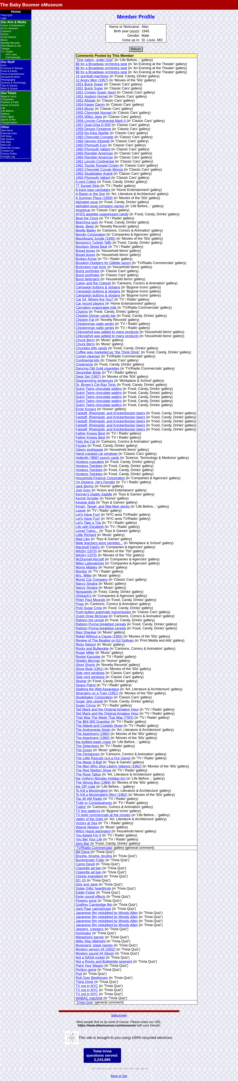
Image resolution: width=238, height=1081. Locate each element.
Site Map (6, 142)
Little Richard (86, 535)
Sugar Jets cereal (89, 701)
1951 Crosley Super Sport (96, 92)
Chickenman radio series (95, 324)
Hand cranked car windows (97, 454)
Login (3, 18)
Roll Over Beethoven (92, 978)
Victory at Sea (86, 823)
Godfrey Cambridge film (94, 905)
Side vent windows (90, 673)
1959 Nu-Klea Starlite (92, 133)
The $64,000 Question (93, 722)
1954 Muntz (85, 109)
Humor (5, 34)
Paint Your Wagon (89, 966)
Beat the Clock (87, 218)
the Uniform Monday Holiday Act (100, 778)
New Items (7, 130)
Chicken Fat (85, 320)
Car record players (90, 303)
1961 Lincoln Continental (95, 161)
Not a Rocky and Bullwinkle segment (104, 961)
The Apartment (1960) (93, 734)
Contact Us (7, 150)
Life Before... (8, 110)
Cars (3, 65)
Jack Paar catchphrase (93, 909)
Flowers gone (86, 901)
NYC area (11, 54)
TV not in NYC (87, 986)
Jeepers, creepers (90, 929)
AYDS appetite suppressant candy (102, 214)
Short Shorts (85, 665)
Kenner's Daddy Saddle (94, 494)
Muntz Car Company (92, 579)
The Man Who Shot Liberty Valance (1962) (109, 766)
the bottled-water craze (93, 742)
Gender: (133, 36)
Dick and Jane (87, 884)
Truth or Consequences (94, 803)
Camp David (85, 864)
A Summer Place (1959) (94, 198)
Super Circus (86, 705)
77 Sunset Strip (88, 186)
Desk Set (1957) (88, 377)
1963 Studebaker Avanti (94, 174)
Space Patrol (86, 685)
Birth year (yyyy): (127, 31)
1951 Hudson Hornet (92, 96)
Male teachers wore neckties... (99, 543)
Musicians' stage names (94, 945)
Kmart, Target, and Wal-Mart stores (103, 506)
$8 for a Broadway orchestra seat (101, 64)
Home (16, 12)
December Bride (88, 372)
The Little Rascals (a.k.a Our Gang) (103, 758)
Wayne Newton (87, 827)
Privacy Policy (9, 153)
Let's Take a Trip (88, 523)
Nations (5, 113)
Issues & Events (10, 105)
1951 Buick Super (89, 84)
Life (3, 108)
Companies (7, 99)
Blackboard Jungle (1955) (95, 238)
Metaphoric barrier (90, 937)
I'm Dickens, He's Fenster (95, 482)
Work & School (9, 88)
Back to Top (119, 1076)
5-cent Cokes (86, 182)
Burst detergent (88, 279)
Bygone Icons (8, 96)
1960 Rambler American (94, 153)
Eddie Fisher (85, 892)
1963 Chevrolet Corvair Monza (99, 169)
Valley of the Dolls (89, 819)
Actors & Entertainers (13, 25)
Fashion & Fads (10, 102)
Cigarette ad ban (88, 868)
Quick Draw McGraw (92, 616)
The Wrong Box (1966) (93, 782)
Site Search (7, 139)
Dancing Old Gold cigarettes (97, 368)
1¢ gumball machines (92, 76)
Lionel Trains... (87, 531)
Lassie (81, 510)
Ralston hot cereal (90, 620)
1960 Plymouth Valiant (93, 149)
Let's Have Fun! (88, 515)
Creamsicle (84, 364)
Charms (82, 312)
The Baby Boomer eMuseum (31, 4)
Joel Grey (83, 490)
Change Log (8, 156)
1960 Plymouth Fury (91, 145)
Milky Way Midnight (91, 941)
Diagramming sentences (94, 381)
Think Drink (84, 982)
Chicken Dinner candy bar (96, 316)
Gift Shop (6, 136)
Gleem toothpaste (89, 450)
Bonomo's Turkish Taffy (94, 243)
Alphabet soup (87, 202)
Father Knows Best (90, 433)
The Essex (84, 750)
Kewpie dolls (85, 502)
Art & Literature (9, 28)
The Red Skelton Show (93, 770)
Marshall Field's (88, 547)
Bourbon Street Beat (91, 247)
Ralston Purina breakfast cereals (101, 624)
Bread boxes (85, 251)
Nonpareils (84, 592)
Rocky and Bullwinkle (92, 648)
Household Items (10, 76)
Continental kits (88, 360)
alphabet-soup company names (100, 206)
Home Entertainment (12, 73)
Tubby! (81, 807)
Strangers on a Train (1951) (97, 693)
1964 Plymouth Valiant (93, 178)
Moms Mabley (86, 567)
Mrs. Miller (84, 575)
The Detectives (87, 746)
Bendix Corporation (91, 234)
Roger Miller (85, 653)
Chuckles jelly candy (91, 348)
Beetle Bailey (86, 230)
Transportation (9, 122)
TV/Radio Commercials (94, 848)
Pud (79, 974)
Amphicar (83, 210)
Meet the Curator (10, 147)
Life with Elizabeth (90, 527)
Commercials (13, 57)
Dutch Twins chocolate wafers (99, 389)
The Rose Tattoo (88, 774)
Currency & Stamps (12, 68)
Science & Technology (13, 82)
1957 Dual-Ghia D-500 (93, 125)
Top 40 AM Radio (89, 799)
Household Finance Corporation (100, 478)
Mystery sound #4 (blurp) (95, 953)
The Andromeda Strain (93, 730)
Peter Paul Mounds (90, 600)
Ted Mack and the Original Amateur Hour (107, 709)
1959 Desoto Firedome (93, 129)
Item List (5, 144)
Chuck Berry (85, 340)
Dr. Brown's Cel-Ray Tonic (96, 385)
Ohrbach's (83, 596)
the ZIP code (85, 787)
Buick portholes (88, 271)
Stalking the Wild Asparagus (97, 689)
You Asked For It (88, 835)
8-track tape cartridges (93, 190)
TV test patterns (88, 811)
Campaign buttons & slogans (98, 287)
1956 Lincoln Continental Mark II (101, 121)
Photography (8, 79)
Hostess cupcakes (90, 462)
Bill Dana (83, 852)
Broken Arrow (86, 259)
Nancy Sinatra (87, 584)
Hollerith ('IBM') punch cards (97, 458)
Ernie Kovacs (86, 409)
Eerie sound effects (91, 897)
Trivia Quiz (6, 15)
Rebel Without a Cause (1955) (99, 636)
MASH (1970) (86, 551)
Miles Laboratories (90, 563)
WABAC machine (89, 998)
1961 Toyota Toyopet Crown (97, 165)
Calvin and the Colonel (93, 283)
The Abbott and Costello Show (99, 726)
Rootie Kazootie (88, 657)
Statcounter (119, 1015)
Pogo (80, 604)
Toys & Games (9, 85)
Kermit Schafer (87, 498)
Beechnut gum (87, 222)
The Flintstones (88, 754)
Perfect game (86, 970)
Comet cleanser (88, 356)
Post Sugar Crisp (89, 608)
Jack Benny (85, 486)
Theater (5, 48)
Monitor (81, 571)
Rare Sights (7, 116)
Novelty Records (10, 42)
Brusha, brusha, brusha (94, 856)
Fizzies (81, 446)
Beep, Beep (85, 226)
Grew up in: (131, 40)
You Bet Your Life (89, 839)
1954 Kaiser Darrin (90, 105)
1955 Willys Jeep (89, 117)
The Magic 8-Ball (89, 762)
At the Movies (8, 37)
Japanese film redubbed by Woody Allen (107, 913)
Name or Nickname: (124, 27)
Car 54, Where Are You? (94, 299)
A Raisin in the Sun (90, 194)
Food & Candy (9, 71)
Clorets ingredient (89, 876)
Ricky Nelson (86, 644)
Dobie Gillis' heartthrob (93, 888)
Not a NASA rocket (90, 957)
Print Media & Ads (11, 45)
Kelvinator (83, 933)
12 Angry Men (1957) (92, 80)
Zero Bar (82, 843)
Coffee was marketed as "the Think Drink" (108, 352)
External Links (9, 133)
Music (4, 39)
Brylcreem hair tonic (91, 267)
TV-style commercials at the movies (103, 815)
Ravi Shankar (86, 632)
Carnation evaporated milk (96, 307)
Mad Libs (83, 539)
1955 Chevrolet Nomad (94, 113)
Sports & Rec (8, 119)
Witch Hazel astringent (93, 831)
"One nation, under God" (95, 60)
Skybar (81, 681)
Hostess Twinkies (89, 466)
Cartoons (6, 31)
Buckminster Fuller (90, 860)
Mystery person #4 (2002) (95, 949)
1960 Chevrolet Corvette (94, 137)
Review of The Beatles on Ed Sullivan (105, 640)
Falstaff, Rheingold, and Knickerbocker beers (110, 413)
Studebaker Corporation (94, 697)
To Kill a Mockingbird (92, 791)
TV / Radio (7, 51)
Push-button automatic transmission (103, 612)
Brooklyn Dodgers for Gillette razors (103, 263)
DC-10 (81, 880)
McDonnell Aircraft (90, 559)
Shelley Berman (88, 661)
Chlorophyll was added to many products (107, 332)
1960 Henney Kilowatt (93, 141)
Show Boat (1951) (90, 669)
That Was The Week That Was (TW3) (105, 718)
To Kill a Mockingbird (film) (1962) (101, 795)
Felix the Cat (85, 441)
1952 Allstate (86, 100)
